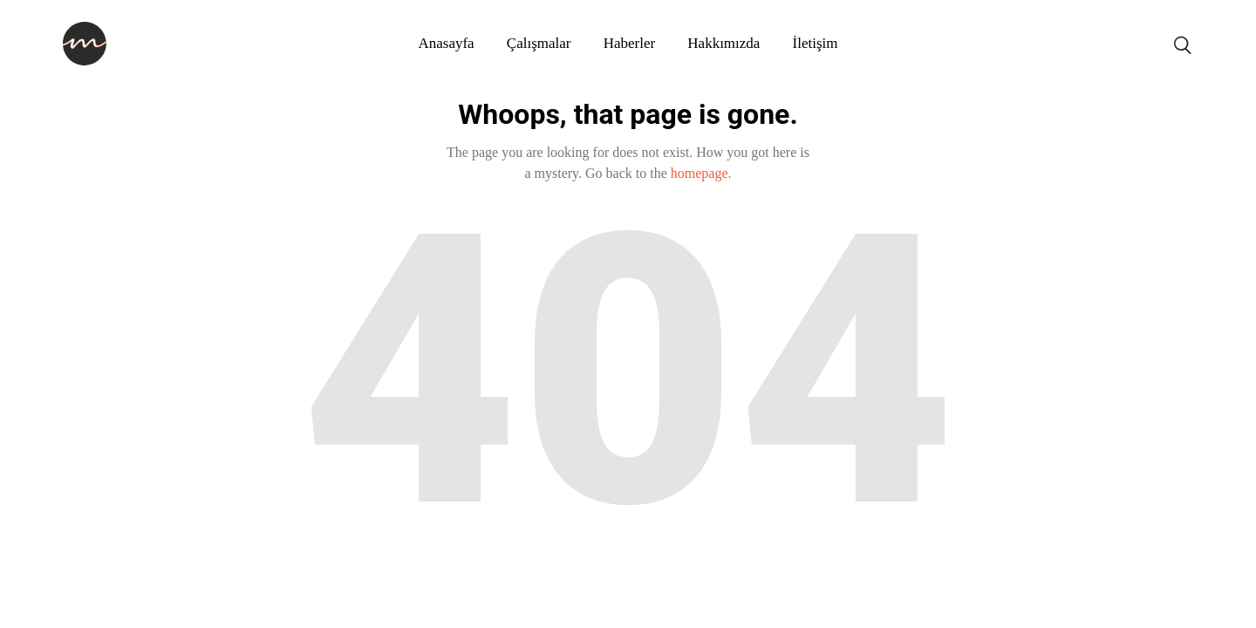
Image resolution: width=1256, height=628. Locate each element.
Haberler (629, 43)
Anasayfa (446, 43)
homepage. (701, 173)
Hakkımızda (723, 43)
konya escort (4, 585)
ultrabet (24, 585)
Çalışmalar (539, 43)
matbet (96, 585)
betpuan (88, 585)
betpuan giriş (79, 585)
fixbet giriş (50, 585)
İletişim (815, 43)
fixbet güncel (40, 585)
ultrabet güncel (14, 585)
